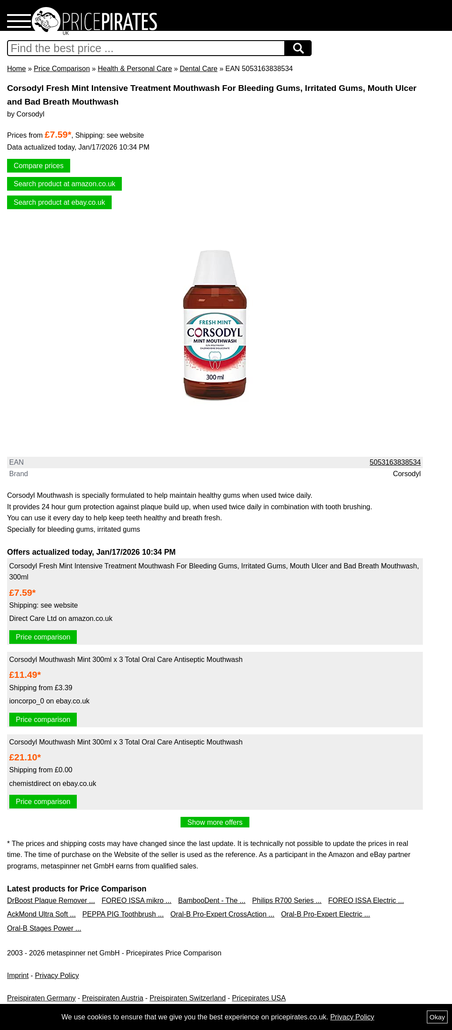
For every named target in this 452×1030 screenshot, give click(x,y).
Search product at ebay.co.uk (59, 202)
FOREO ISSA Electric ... (366, 900)
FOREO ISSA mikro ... (136, 900)
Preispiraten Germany (41, 998)
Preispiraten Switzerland (188, 998)
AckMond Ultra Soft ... (41, 914)
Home (16, 68)
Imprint (18, 975)
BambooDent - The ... (211, 900)
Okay (437, 1017)
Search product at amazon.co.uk (64, 184)
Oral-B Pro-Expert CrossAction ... (222, 914)
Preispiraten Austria (112, 998)
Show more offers (214, 822)
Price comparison (43, 637)
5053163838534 (395, 462)
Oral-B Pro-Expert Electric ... (325, 914)
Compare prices (39, 165)
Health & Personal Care (135, 68)
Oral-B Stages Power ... (44, 928)
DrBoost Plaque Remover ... (51, 900)
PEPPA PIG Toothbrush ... (123, 914)
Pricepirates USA (259, 998)
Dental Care (198, 68)
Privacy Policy (57, 975)
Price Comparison (62, 68)
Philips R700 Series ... (286, 900)
